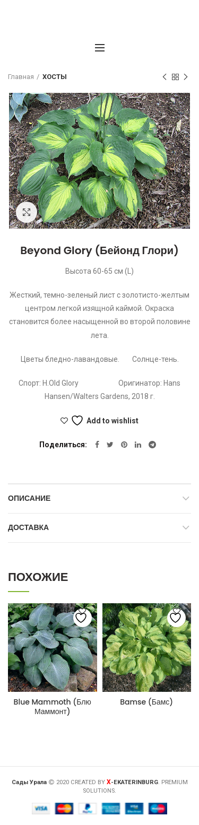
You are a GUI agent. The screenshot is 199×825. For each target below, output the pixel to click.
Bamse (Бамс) (146, 702)
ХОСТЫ (54, 77)
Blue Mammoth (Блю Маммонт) (52, 706)
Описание (29, 498)
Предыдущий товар (164, 77)
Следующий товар (186, 77)
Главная (21, 77)
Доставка (28, 527)
